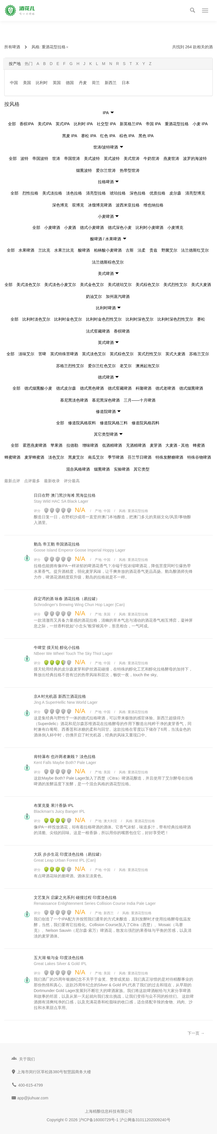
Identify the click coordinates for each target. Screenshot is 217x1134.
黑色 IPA (145, 135)
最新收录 (52, 481)
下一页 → (196, 1033)
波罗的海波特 (195, 158)
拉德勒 (72, 445)
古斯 (130, 250)
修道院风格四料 (145, 423)
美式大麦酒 (201, 284)
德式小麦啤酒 (92, 227)
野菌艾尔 (169, 250)
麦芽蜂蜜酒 (34, 457)
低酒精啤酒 (112, 445)
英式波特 (112, 158)
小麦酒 (70, 227)
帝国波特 (40, 158)
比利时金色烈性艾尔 (104, 319)
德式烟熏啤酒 (191, 388)
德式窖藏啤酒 (120, 388)
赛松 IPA (88, 135)
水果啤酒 (26, 250)
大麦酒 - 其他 (177, 445)
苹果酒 (56, 445)
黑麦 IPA (69, 135)
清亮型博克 (195, 193)
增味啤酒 (90, 445)
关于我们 (27, 1059)
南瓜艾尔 (96, 457)
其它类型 (141, 469)
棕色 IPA (126, 135)
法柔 (142, 250)
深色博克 (60, 205)
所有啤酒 (12, 47)
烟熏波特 (84, 170)
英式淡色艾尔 (94, 354)
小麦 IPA (200, 124)
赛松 (201, 319)
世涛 (56, 158)
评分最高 (72, 481)
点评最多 (32, 481)
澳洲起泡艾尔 (147, 366)
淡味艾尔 (26, 354)
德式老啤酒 (165, 388)
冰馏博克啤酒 (100, 205)
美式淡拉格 (52, 193)
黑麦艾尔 (76, 457)
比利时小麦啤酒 (149, 227)
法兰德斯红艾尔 (195, 250)
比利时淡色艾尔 (36, 319)
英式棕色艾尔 (122, 354)
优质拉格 (157, 193)
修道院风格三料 (114, 423)
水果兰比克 (64, 250)
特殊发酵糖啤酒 (169, 457)
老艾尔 (126, 366)
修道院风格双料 (82, 423)
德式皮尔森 (66, 388)
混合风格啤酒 (78, 469)
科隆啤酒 (143, 388)
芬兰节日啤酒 (139, 457)
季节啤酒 (116, 457)
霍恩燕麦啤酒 (35, 445)
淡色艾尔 (56, 457)
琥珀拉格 (118, 193)
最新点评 (12, 481)
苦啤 (42, 354)
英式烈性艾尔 (149, 354)
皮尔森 (175, 193)
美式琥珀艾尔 (120, 284)
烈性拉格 (30, 193)
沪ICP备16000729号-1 (99, 1120)
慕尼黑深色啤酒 (106, 400)
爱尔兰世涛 (106, 170)
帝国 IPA (153, 124)
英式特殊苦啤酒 (64, 354)
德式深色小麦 (120, 227)
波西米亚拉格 (128, 205)
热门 (29, 63)
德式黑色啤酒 (92, 388)
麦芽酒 (156, 445)
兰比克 (44, 250)
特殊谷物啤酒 (199, 457)
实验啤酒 (122, 469)
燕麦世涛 (171, 158)
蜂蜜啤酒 (12, 457)
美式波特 (92, 158)
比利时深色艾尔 (139, 319)
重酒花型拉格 (55, 47)
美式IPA (45, 124)
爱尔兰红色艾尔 (102, 366)
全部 (12, 124)
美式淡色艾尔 (28, 284)
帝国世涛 (72, 158)
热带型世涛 (130, 170)
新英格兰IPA (131, 124)
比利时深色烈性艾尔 (175, 319)
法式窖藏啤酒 (98, 331)
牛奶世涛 (151, 158)
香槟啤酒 (122, 331)
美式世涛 (132, 158)
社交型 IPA (106, 124)
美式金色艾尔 (92, 284)
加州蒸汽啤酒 (118, 296)
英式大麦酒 (175, 354)
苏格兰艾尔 (199, 354)
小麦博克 (175, 227)
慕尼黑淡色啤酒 (74, 400)
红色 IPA (107, 135)
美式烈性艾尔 (175, 284)
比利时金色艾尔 (68, 319)
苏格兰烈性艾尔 (70, 366)
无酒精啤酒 (136, 445)
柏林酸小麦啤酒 (108, 250)
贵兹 (153, 250)
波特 (24, 158)
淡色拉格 (74, 193)
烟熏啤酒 (102, 469)
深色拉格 (138, 193)
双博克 (78, 205)
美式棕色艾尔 (147, 284)
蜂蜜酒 (199, 445)
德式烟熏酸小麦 (38, 388)
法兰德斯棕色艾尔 (108, 262)
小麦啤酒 (52, 227)
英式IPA (63, 124)
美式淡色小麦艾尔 (60, 284)
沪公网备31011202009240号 (145, 1120)
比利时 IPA (83, 124)
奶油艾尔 (94, 296)
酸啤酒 (84, 250)
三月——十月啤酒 (139, 400)
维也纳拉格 (153, 205)
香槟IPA (27, 124)
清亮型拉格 (96, 193)
